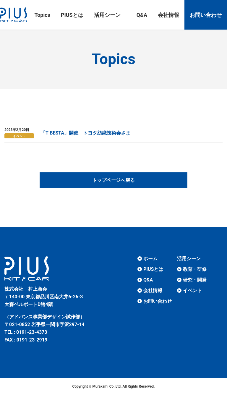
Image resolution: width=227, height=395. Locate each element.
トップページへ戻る (113, 180)
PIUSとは (153, 269)
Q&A (148, 280)
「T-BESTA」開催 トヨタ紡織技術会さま (85, 133)
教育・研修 (195, 269)
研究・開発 (195, 280)
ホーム (150, 258)
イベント (19, 136)
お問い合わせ (157, 301)
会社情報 (152, 290)
